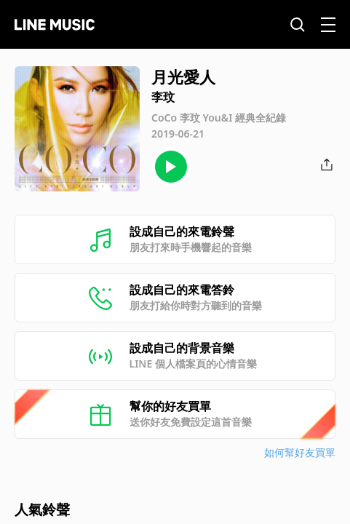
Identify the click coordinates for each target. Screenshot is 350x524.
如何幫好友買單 (299, 452)
